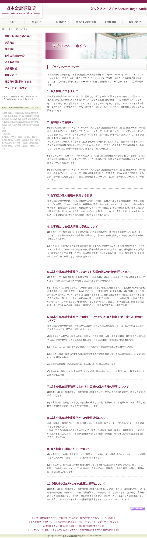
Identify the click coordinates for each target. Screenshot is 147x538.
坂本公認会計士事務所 (72, 535)
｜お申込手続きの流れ (88, 518)
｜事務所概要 (34, 522)
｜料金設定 (72, 518)
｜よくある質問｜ (107, 518)
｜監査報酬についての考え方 (54, 526)
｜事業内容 (62, 518)
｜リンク (97, 522)
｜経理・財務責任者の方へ (44, 518)
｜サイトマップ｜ (110, 522)
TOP (4, 29)
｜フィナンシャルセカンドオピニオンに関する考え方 (52, 530)
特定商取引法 (64, 522)
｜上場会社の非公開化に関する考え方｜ (87, 526)
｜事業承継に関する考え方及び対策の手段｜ (99, 530)
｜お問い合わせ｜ (49, 522)
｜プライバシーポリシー (81, 522)
